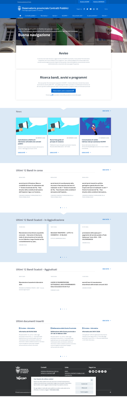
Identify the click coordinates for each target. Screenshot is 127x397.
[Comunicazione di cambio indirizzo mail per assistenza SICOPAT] (95, 126)
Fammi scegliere (84, 392)
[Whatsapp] (90, 9)
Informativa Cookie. (54, 390)
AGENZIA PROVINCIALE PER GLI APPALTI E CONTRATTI (50, 373)
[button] (60, 257)
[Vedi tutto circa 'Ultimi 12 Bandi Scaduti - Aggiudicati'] (107, 269)
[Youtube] (86, 9)
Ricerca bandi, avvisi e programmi (63, 91)
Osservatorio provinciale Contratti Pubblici (45, 8)
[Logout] (110, 393)
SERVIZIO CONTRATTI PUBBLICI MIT (75, 374)
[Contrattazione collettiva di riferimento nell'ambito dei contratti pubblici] (31, 126)
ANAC (67, 372)
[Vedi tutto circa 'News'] (107, 111)
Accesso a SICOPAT (84, 2)
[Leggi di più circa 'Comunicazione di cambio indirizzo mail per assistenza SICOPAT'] (86, 153)
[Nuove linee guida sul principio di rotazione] (63, 126)
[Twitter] (83, 9)
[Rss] (102, 372)
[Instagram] (93, 9)
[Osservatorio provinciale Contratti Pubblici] (19, 9)
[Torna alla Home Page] (20, 16)
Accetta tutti (84, 384)
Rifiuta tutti (84, 388)
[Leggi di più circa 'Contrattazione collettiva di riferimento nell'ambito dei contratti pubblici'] (22, 153)
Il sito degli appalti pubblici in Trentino (32, 10)
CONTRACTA (68, 376)
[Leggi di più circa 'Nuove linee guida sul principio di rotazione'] (54, 153)
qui (51, 95)
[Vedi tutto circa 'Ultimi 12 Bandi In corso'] (107, 170)
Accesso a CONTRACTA (98, 2)
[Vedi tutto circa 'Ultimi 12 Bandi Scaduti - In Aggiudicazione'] (107, 220)
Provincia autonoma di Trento (24, 2)
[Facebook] (80, 9)
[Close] (91, 380)
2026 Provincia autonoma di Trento (24, 393)
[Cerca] (108, 9)
